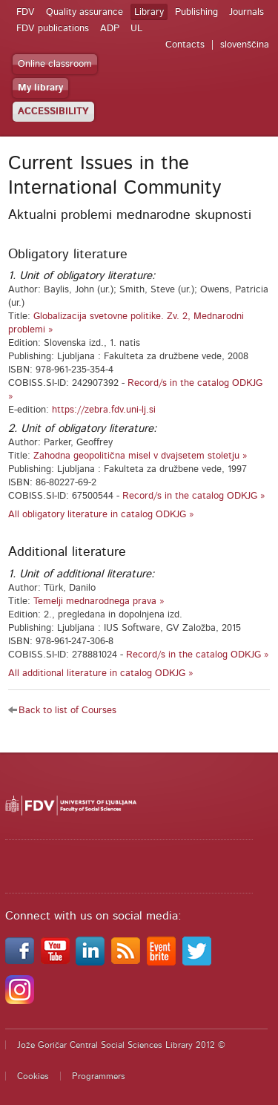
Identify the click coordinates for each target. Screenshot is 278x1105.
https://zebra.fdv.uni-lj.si (104, 410)
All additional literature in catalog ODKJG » (100, 673)
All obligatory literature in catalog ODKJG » (101, 514)
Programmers (98, 1076)
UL (136, 28)
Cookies (33, 1076)
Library (149, 12)
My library (40, 88)
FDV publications (52, 28)
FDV (25, 12)
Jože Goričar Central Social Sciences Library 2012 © (121, 1044)
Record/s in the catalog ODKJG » (193, 496)
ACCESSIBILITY (53, 112)
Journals (246, 12)
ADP (109, 28)
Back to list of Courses (67, 710)
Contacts (185, 45)
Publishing (196, 12)
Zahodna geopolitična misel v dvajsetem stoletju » (140, 456)
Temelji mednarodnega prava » (99, 601)
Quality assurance (84, 12)
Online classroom (55, 64)
